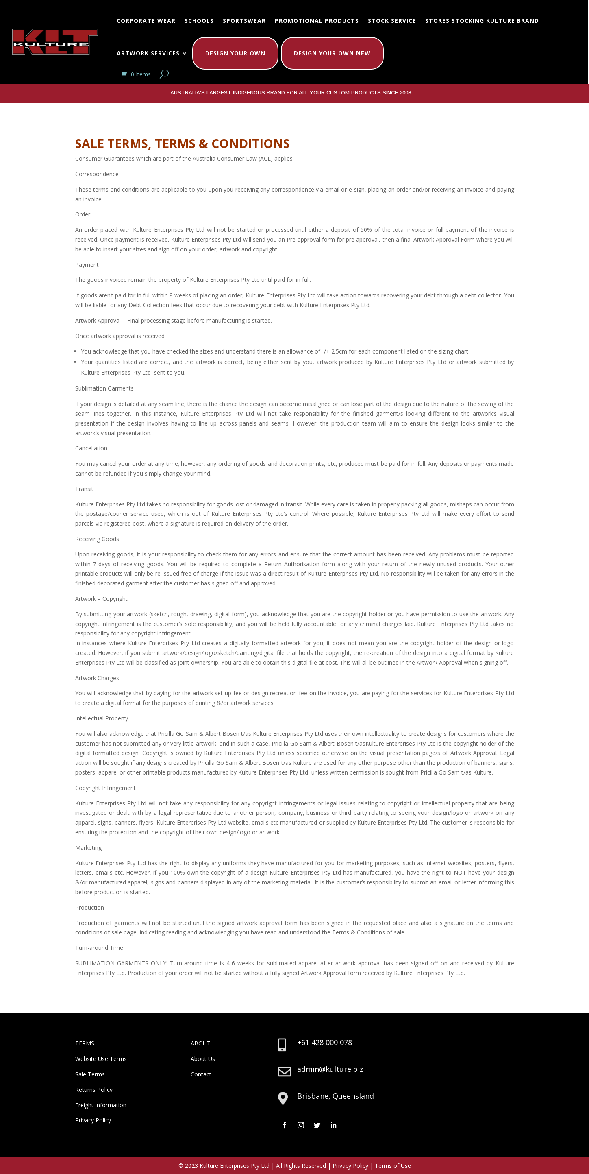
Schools (199, 20)
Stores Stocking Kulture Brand (482, 20)
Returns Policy (94, 1089)
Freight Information (100, 1105)
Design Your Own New (332, 53)
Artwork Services (148, 53)
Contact (201, 1074)
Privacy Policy (93, 1120)
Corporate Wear (146, 20)
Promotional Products (317, 20)
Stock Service (392, 20)
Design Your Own (235, 53)
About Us (203, 1059)
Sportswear (244, 20)
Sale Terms (90, 1074)
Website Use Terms (101, 1059)
